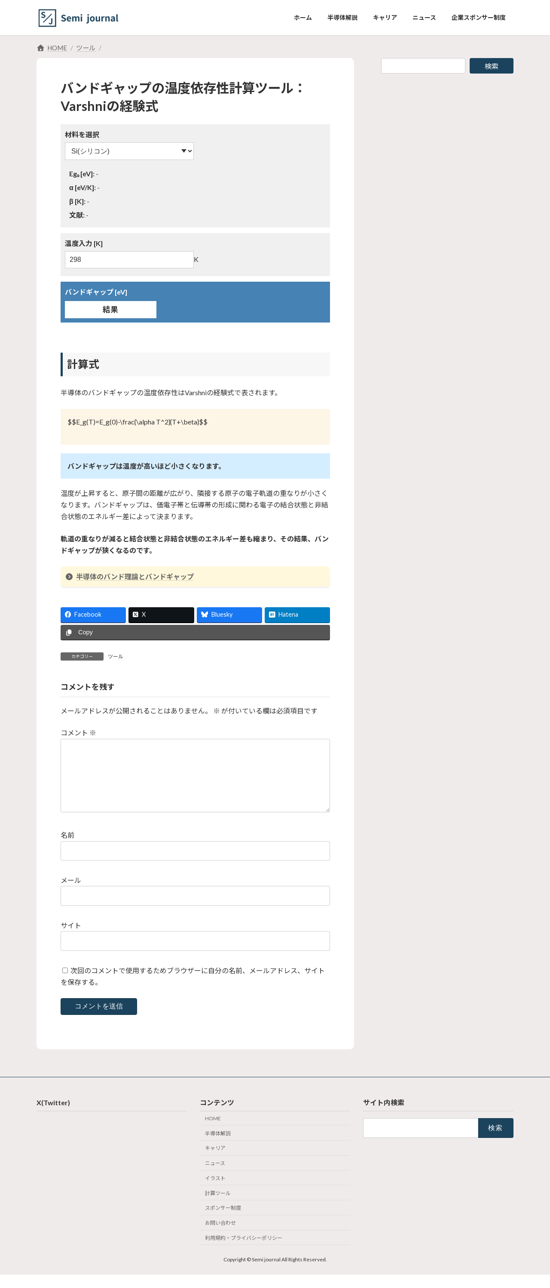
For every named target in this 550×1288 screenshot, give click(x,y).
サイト (71, 939)
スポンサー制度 (223, 1221)
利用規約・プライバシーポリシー (243, 1251)
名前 (67, 849)
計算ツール (218, 1206)
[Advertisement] (447, 141)
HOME (213, 1132)
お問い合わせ (220, 1236)
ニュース (215, 1177)
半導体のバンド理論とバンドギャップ (129, 576)
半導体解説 (218, 1147)
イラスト (215, 1192)
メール (71, 894)
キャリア (215, 1162)
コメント (78, 733)
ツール (115, 656)
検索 (491, 66)
